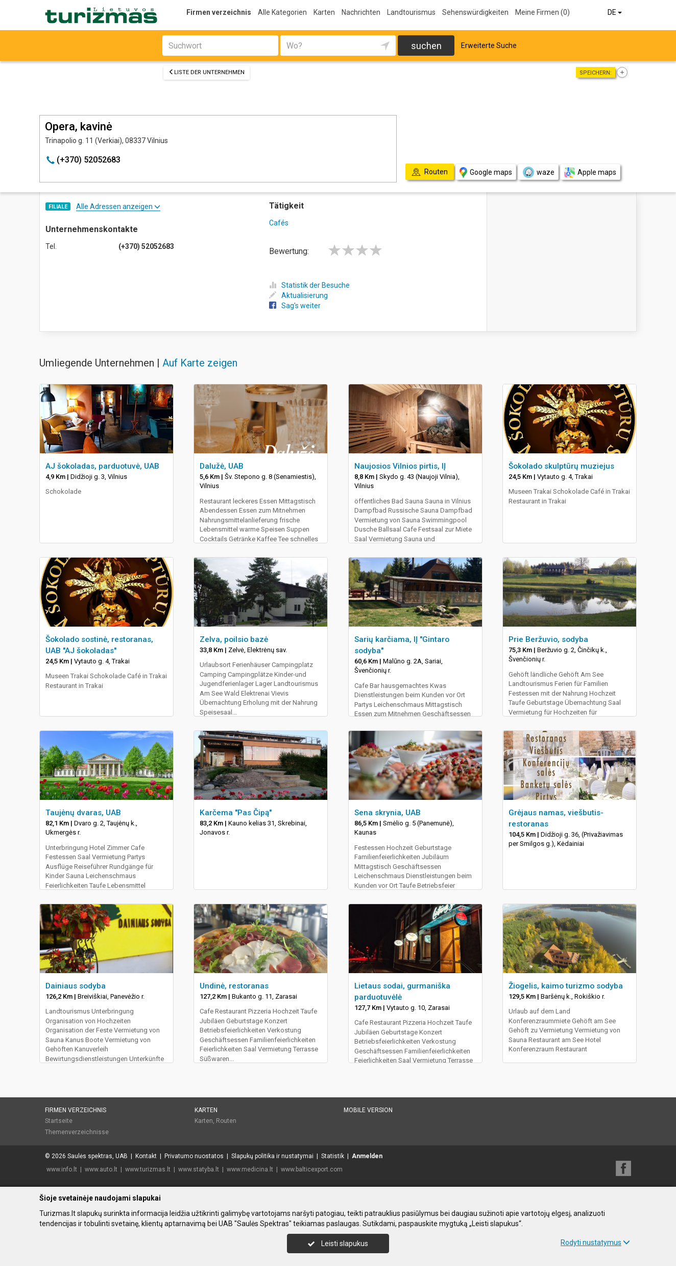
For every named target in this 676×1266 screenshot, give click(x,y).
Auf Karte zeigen (199, 363)
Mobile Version (368, 1110)
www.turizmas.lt (148, 1169)
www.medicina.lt (250, 1169)
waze (538, 172)
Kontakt (146, 1156)
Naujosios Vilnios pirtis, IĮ (400, 466)
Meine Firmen (542, 12)
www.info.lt (61, 1169)
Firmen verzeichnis (218, 12)
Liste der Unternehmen (206, 72)
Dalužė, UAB (222, 466)
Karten (324, 12)
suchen (426, 45)
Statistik (332, 1156)
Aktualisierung (298, 295)
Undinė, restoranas (234, 986)
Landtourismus (411, 12)
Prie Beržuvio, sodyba (548, 639)
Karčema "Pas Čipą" (236, 812)
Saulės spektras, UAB (97, 1156)
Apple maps (590, 172)
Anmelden (367, 1156)
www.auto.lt (101, 1169)
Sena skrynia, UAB (387, 812)
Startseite (59, 1120)
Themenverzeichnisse (77, 1132)
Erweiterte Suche (489, 45)
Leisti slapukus (338, 1243)
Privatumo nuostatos (194, 1156)
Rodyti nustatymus (595, 1242)
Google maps (486, 172)
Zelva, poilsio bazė (234, 639)
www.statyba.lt (198, 1169)
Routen (226, 1120)
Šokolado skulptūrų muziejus (561, 466)
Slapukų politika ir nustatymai (272, 1156)
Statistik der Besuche (309, 285)
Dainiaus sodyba (75, 986)
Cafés (278, 223)
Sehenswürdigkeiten (475, 12)
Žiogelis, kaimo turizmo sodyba (566, 986)
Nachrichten (361, 12)
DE (615, 12)
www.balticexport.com (312, 1169)
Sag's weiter (295, 306)
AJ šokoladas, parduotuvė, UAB (102, 466)
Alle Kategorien (282, 12)
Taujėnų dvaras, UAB (83, 812)
